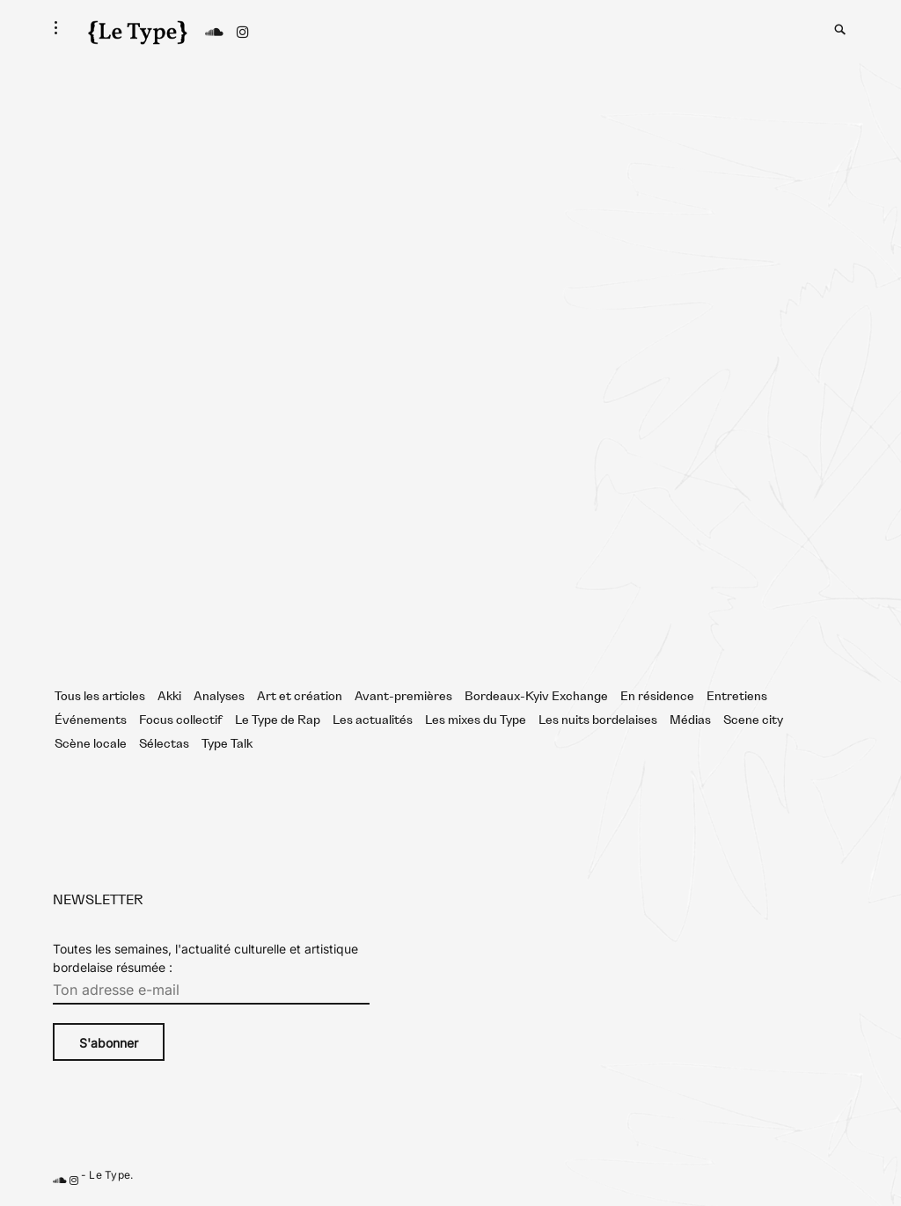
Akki (169, 697)
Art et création (299, 697)
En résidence (657, 697)
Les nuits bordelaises (597, 720)
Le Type (109, 1174)
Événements (91, 720)
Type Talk (227, 744)
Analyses (219, 697)
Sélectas (164, 744)
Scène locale (91, 744)
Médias (690, 720)
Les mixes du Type (475, 720)
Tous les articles (100, 697)
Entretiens (737, 697)
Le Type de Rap (277, 720)
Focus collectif (181, 720)
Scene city (753, 720)
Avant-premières (403, 697)
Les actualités (373, 720)
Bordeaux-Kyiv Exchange (536, 697)
